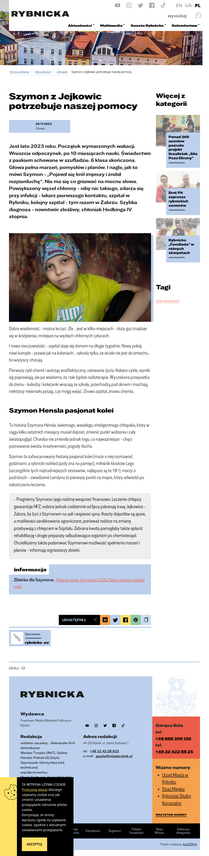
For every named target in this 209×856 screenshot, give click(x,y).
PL (198, 5)
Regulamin (115, 831)
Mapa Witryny (159, 831)
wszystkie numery (171, 814)
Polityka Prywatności (136, 831)
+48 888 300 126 (173, 738)
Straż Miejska (173, 789)
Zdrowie (62, 72)
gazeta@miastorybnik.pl (114, 756)
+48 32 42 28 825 (104, 751)
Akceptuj (34, 844)
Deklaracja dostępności (183, 831)
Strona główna (19, 72)
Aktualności (43, 72)
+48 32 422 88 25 (174, 751)
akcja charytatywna (167, 301)
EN (179, 5)
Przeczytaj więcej (35, 789)
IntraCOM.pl (190, 844)
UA (188, 5)
